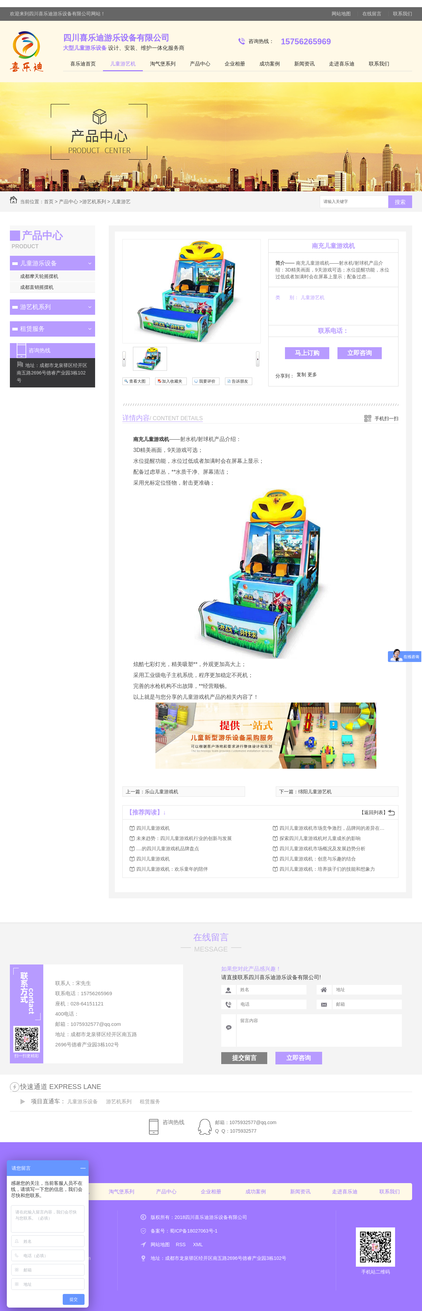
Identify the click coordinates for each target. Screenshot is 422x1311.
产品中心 (200, 64)
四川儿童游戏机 (153, 828)
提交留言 (244, 1058)
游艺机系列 (94, 201)
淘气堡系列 (163, 64)
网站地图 (341, 13)
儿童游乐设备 (38, 263)
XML (198, 1244)
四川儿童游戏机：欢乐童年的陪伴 (172, 869)
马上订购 (307, 353)
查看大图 (137, 381)
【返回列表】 (373, 812)
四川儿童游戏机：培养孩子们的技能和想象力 (327, 869)
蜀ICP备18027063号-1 (193, 1231)
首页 (49, 201)
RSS (181, 1244)
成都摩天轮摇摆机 (39, 276)
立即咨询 (359, 353)
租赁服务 (32, 328)
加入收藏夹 (172, 381)
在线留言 (371, 13)
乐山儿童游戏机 (161, 791)
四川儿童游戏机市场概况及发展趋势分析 (322, 848)
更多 (312, 374)
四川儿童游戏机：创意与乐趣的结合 (318, 858)
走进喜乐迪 (342, 64)
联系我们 (402, 13)
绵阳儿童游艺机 (315, 791)
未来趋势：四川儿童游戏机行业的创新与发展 (184, 838)
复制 (301, 374)
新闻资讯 (304, 64)
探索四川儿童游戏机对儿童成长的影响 (320, 838)
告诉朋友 (240, 381)
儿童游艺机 (123, 64)
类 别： (287, 297)
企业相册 (235, 64)
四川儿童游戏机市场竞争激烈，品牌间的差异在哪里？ (334, 828)
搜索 (400, 202)
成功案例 (269, 64)
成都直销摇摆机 (37, 287)
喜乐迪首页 (83, 64)
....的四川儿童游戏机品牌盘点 (167, 848)
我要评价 (207, 381)
